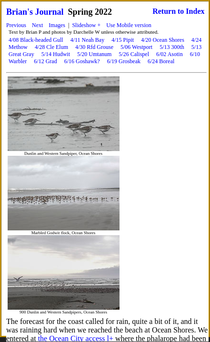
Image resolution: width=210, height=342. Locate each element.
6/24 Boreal (161, 61)
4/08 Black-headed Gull (36, 40)
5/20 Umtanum (94, 54)
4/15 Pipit (122, 40)
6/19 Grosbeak (123, 61)
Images (57, 25)
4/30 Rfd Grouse (94, 47)
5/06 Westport (136, 47)
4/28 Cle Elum (51, 47)
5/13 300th (172, 47)
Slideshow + (86, 25)
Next (37, 25)
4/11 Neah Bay (87, 40)
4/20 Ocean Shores (162, 40)
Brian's (19, 12)
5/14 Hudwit (55, 54)
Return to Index (178, 11)
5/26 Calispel (134, 54)
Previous (16, 25)
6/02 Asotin (169, 54)
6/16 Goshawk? (82, 61)
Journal (49, 12)
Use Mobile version (128, 25)
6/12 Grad (45, 61)
